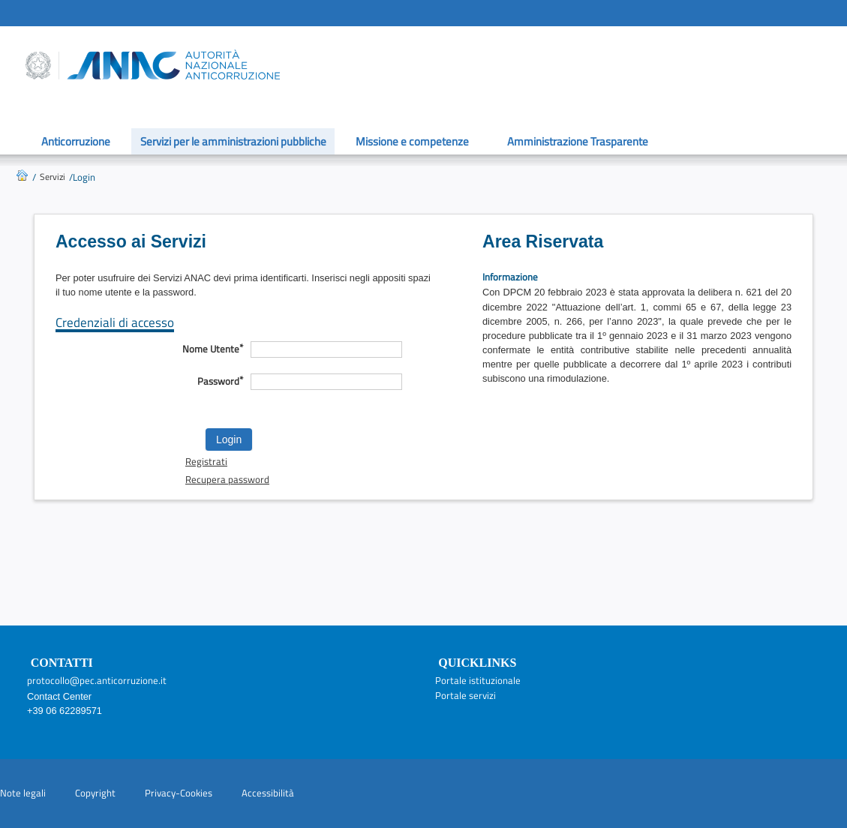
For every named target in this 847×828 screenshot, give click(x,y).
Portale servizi (465, 695)
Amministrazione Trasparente (577, 141)
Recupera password (227, 479)
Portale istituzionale (478, 680)
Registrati (206, 461)
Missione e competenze (412, 141)
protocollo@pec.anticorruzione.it (97, 680)
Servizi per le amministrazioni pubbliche (233, 141)
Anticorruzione (75, 141)
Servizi (52, 177)
